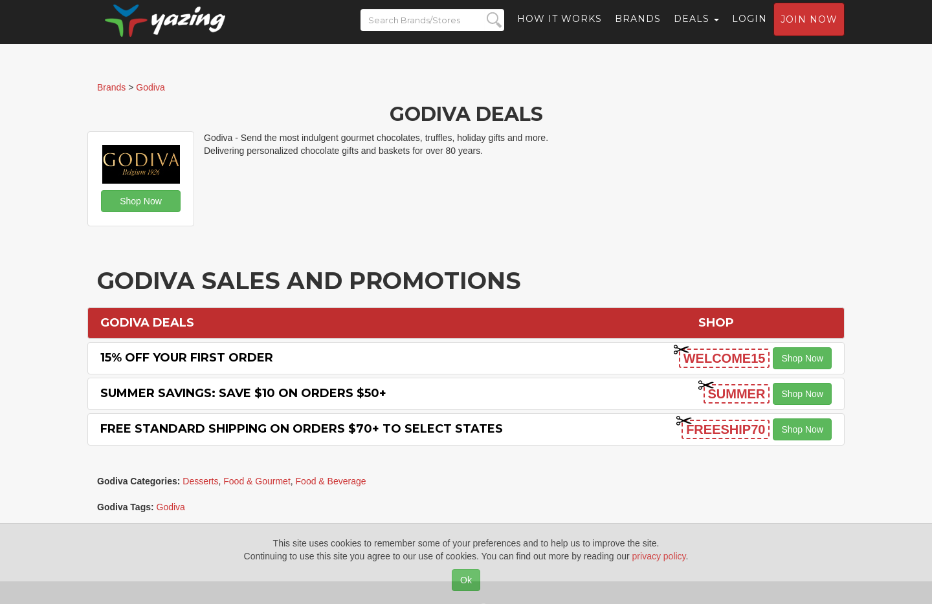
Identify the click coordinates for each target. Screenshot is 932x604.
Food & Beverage (331, 481)
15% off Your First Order (186, 358)
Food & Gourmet (257, 481)
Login (749, 29)
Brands (638, 29)
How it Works (559, 29)
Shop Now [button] (141, 201)
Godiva (171, 507)
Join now (809, 30)
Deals (696, 29)
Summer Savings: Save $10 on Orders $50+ (243, 393)
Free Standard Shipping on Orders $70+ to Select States (301, 429)
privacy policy (659, 556)
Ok (466, 580)
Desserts (200, 481)
